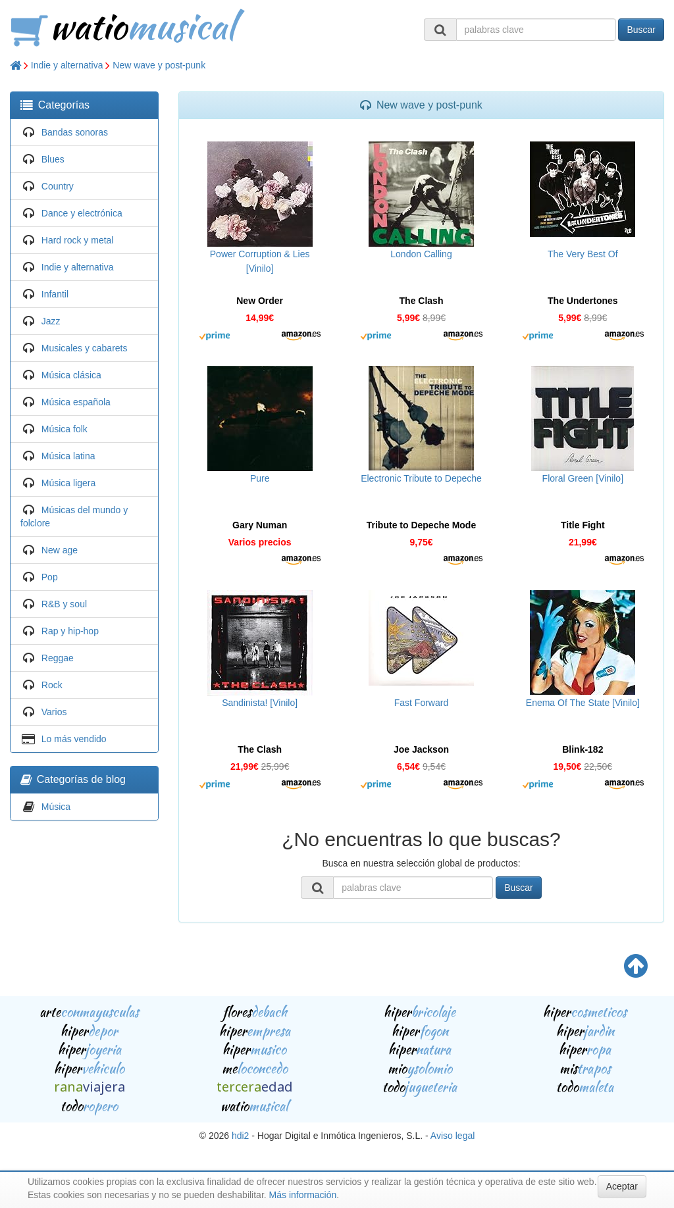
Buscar (641, 29)
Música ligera (68, 483)
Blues (53, 159)
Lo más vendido (74, 739)
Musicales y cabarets (84, 348)
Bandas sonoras (74, 132)
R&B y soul (64, 604)
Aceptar (622, 1186)
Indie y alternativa (67, 65)
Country (57, 186)
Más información (303, 1195)
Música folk (64, 429)
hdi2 (240, 1135)
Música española (76, 402)
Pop (49, 577)
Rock (52, 685)
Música (55, 806)
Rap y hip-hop (70, 631)
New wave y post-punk (159, 65)
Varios (54, 712)
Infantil (54, 294)
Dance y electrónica (81, 213)
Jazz (51, 321)
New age (59, 550)
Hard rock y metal (77, 240)
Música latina (68, 456)
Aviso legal (452, 1135)
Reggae (57, 658)
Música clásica (71, 375)
